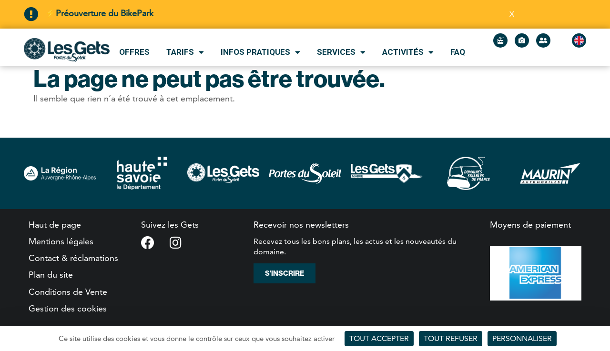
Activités (408, 52)
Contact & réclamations (73, 257)
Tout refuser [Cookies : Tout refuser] (451, 338)
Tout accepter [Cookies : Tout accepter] (379, 338)
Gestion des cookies (68, 308)
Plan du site (51, 274)
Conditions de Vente (68, 291)
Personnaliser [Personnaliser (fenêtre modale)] (522, 338)
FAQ (457, 52)
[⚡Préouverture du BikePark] (31, 14)
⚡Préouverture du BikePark (99, 13)
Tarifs (185, 52)
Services (341, 52)
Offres (134, 52)
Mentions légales (61, 241)
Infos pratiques (260, 52)
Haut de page (55, 224)
